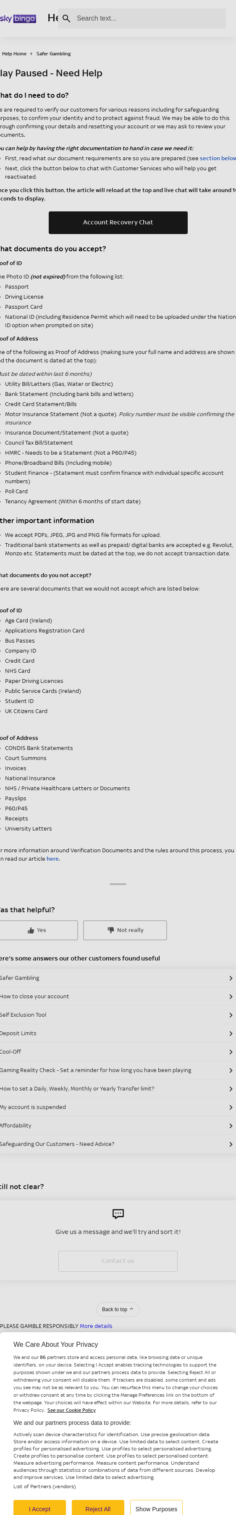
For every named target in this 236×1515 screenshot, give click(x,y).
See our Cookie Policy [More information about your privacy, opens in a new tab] (71, 1419)
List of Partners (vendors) (44, 1496)
